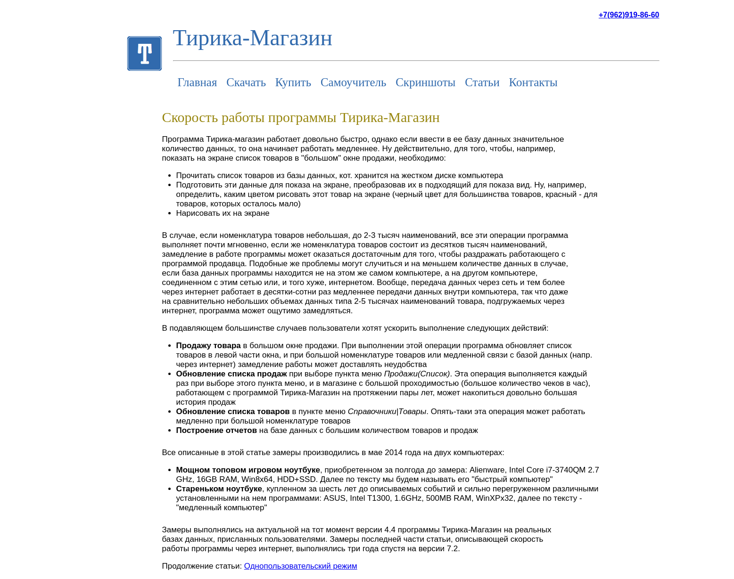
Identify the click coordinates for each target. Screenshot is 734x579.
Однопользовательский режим (300, 566)
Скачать (246, 82)
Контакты (533, 82)
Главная (197, 82)
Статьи (482, 82)
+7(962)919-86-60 (629, 15)
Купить (293, 82)
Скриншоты (425, 82)
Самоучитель (354, 82)
